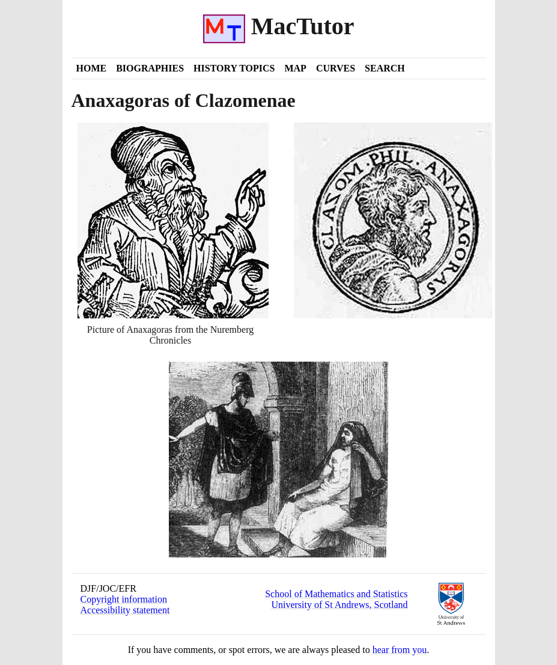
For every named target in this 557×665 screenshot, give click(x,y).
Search (385, 68)
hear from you (400, 650)
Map (295, 68)
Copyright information (124, 599)
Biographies (150, 68)
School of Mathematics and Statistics (336, 594)
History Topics (234, 68)
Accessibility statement (125, 610)
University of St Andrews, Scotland (339, 605)
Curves (335, 68)
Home (91, 68)
